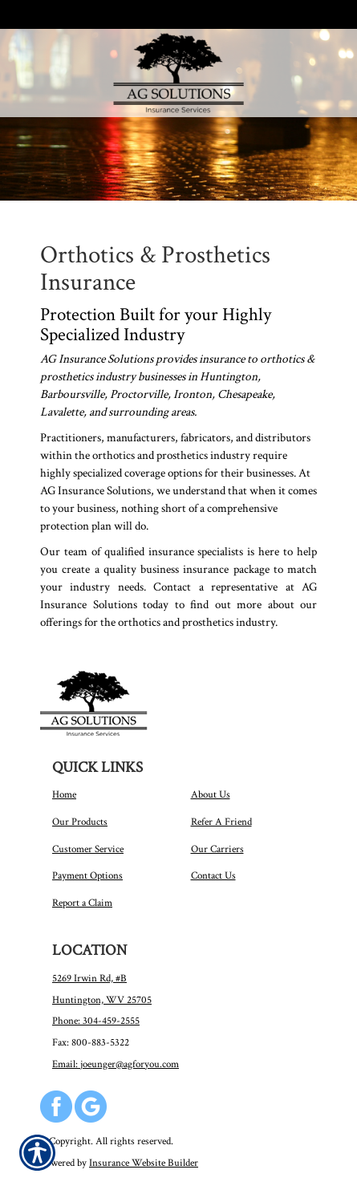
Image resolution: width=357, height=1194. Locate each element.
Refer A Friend (221, 821)
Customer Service (88, 849)
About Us (210, 794)
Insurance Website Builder (143, 1162)
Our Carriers (217, 849)
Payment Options (87, 875)
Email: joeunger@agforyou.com (115, 1064)
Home (64, 794)
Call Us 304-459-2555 (78, 14)
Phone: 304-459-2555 (96, 1020)
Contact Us (213, 875)
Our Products (80, 821)
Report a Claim (82, 903)
